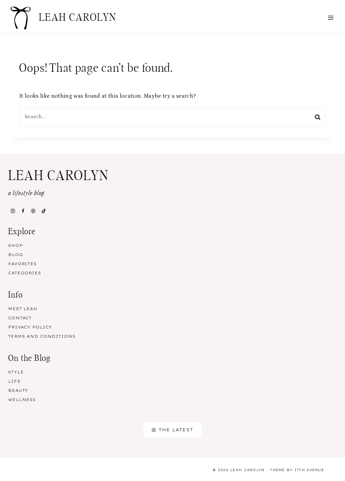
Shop (15, 245)
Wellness (22, 399)
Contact (20, 318)
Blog (15, 254)
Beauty (18, 390)
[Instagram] (12, 211)
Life (14, 381)
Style (15, 372)
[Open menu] (330, 17)
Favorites (22, 263)
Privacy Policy (30, 327)
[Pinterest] (33, 211)
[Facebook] (22, 211)
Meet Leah (22, 308)
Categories (24, 273)
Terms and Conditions (42, 336)
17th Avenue (309, 470)
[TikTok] (43, 211)
